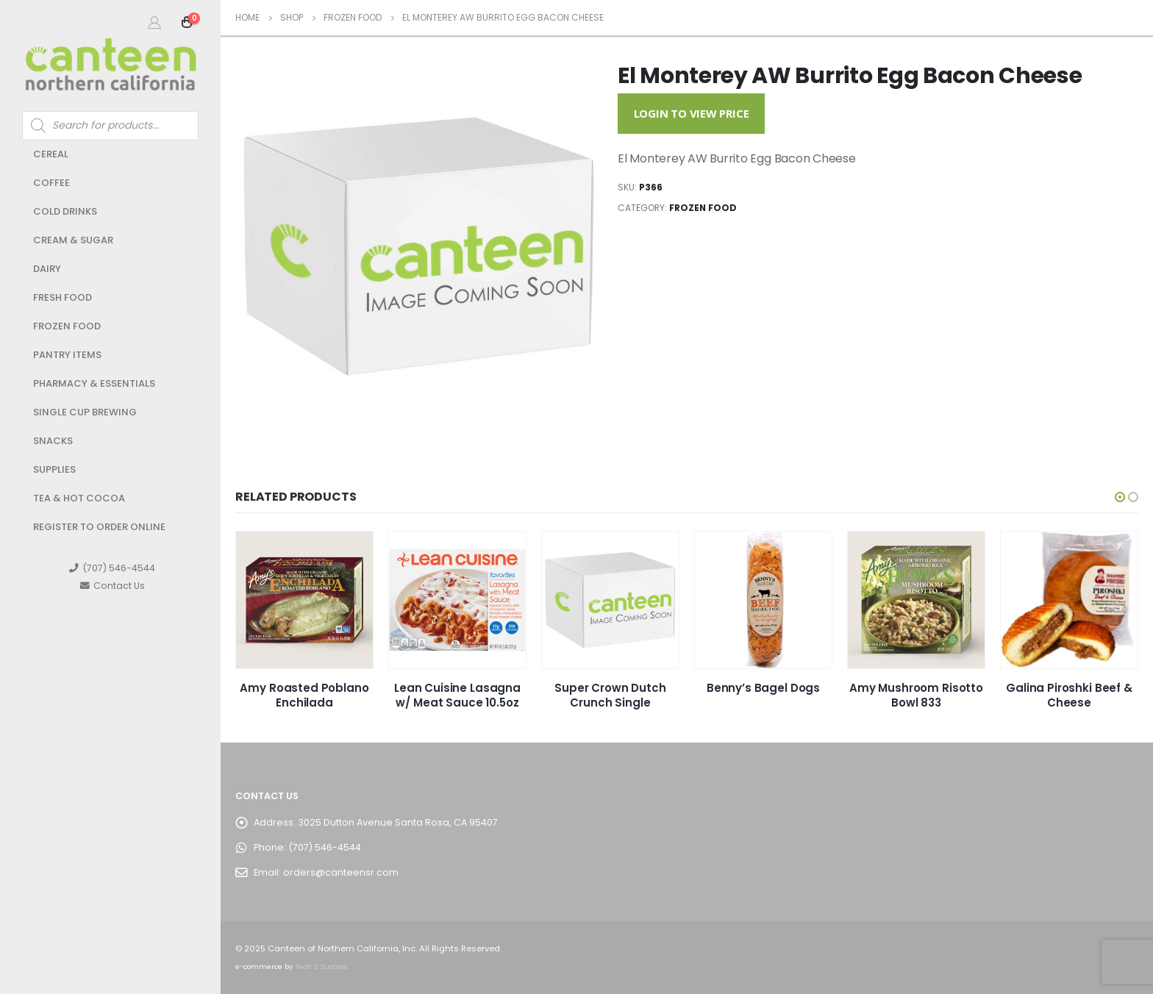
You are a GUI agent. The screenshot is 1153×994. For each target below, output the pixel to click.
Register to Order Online (99, 527)
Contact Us (112, 585)
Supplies (54, 469)
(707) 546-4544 (112, 568)
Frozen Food (67, 326)
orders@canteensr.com (341, 872)
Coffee (51, 183)
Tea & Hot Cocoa (79, 498)
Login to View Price (691, 113)
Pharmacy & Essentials (94, 383)
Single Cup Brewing (85, 412)
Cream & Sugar (73, 240)
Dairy (47, 269)
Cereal (50, 154)
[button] (1120, 497)
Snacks (53, 441)
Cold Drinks (65, 211)
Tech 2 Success (321, 966)
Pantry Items (67, 355)
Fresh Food (62, 297)
